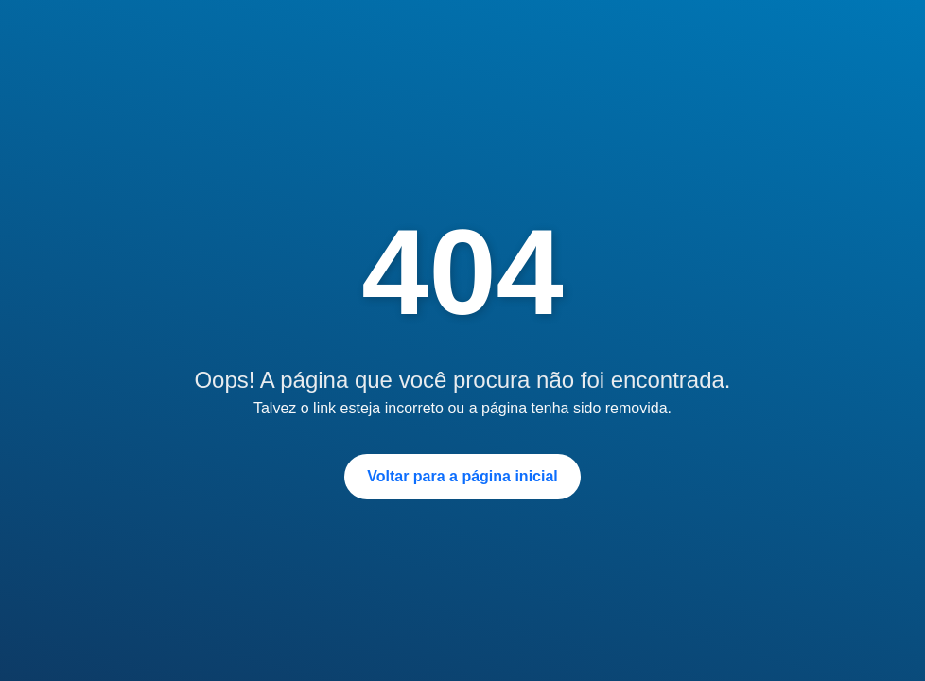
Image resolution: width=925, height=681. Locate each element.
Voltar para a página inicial (462, 476)
